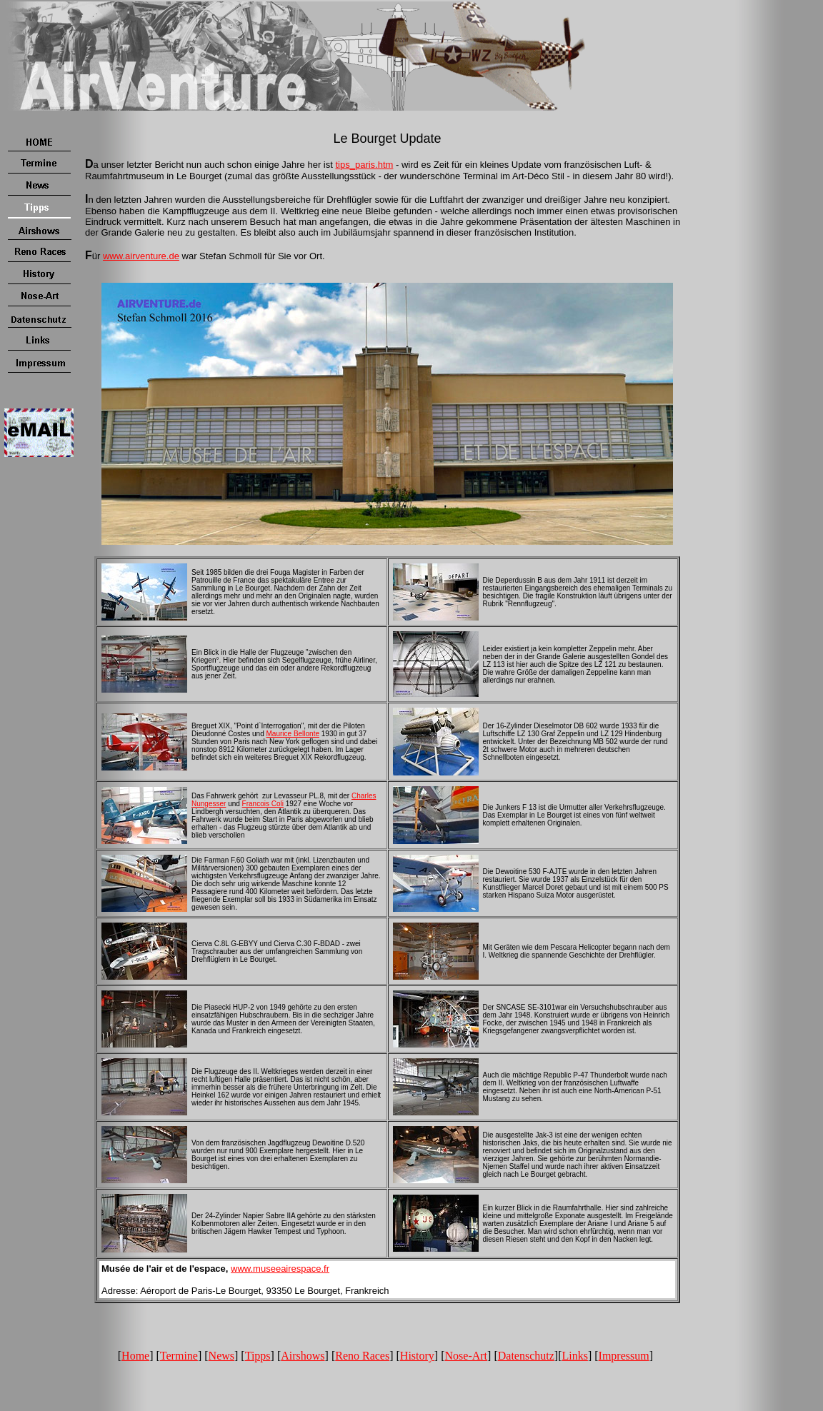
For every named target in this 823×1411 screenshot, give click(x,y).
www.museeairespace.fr (280, 1268)
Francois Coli (263, 804)
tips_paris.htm (364, 164)
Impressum (624, 1356)
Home (135, 1356)
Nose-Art (466, 1356)
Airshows (302, 1356)
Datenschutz (526, 1356)
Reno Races (362, 1356)
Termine (179, 1356)
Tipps (258, 1356)
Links (574, 1356)
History (417, 1356)
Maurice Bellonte (292, 734)
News (221, 1356)
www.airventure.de (141, 256)
